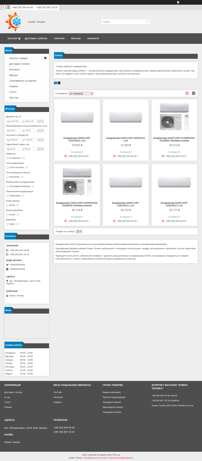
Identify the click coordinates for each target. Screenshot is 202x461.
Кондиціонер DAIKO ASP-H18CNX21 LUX (125, 204)
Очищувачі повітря (112, 412)
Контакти (93, 38)
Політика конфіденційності (121, 458)
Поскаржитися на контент (95, 458)
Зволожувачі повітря (113, 407)
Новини (13, 86)
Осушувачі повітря (112, 402)
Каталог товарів (18, 58)
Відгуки (13, 75)
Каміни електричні (112, 392)
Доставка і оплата (36, 38)
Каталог (13, 38)
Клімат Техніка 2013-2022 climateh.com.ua (172, 405)
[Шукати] (148, 22)
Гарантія (59, 38)
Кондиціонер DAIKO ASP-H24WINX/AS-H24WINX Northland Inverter (77, 204)
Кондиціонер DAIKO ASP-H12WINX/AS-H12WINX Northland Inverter (174, 139)
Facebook (58, 397)
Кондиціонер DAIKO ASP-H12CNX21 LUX (77, 139)
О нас (7, 397)
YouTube (58, 392)
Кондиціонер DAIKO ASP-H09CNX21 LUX (125, 139)
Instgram (58, 402)
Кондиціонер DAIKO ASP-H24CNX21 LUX (174, 204)
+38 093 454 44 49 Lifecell (164, 395)
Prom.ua (116, 455)
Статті (13, 92)
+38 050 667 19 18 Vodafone (165, 400)
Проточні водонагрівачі (114, 397)
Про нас (76, 38)
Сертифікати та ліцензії (22, 80)
